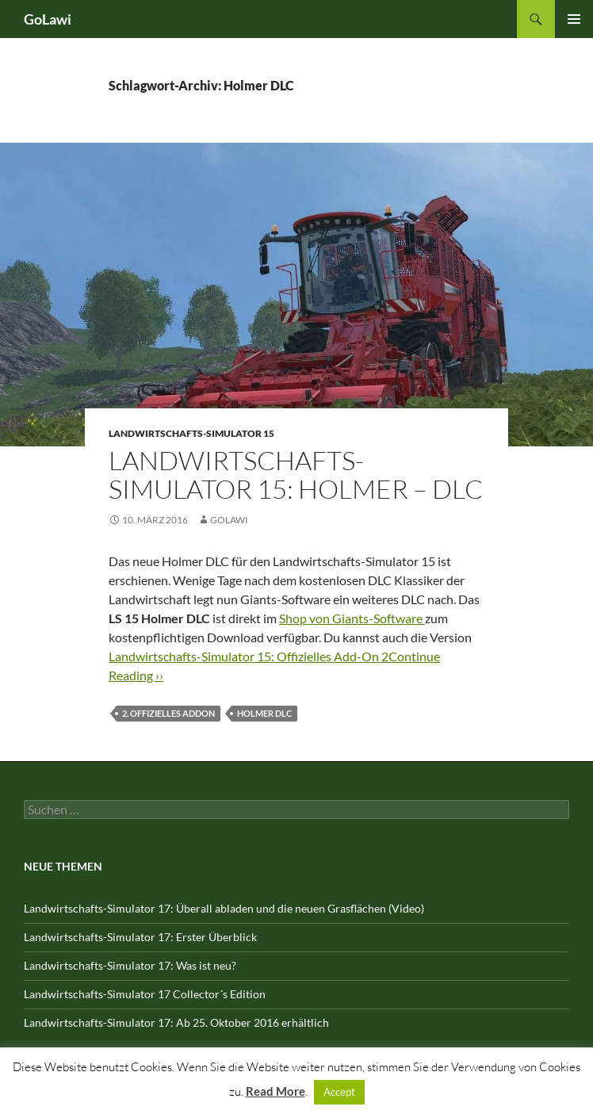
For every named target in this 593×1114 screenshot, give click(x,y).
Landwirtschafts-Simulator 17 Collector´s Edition (145, 994)
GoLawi (47, 19)
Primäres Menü (574, 19)
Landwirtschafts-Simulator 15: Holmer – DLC (296, 474)
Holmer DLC (264, 713)
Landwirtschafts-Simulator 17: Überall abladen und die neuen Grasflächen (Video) (224, 908)
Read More (275, 1091)
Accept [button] (339, 1091)
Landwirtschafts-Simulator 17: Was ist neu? (130, 965)
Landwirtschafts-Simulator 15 (191, 433)
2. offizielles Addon (168, 713)
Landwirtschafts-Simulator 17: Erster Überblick (140, 937)
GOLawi (229, 520)
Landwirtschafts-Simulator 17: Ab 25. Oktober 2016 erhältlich (176, 1022)
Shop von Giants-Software (352, 618)
